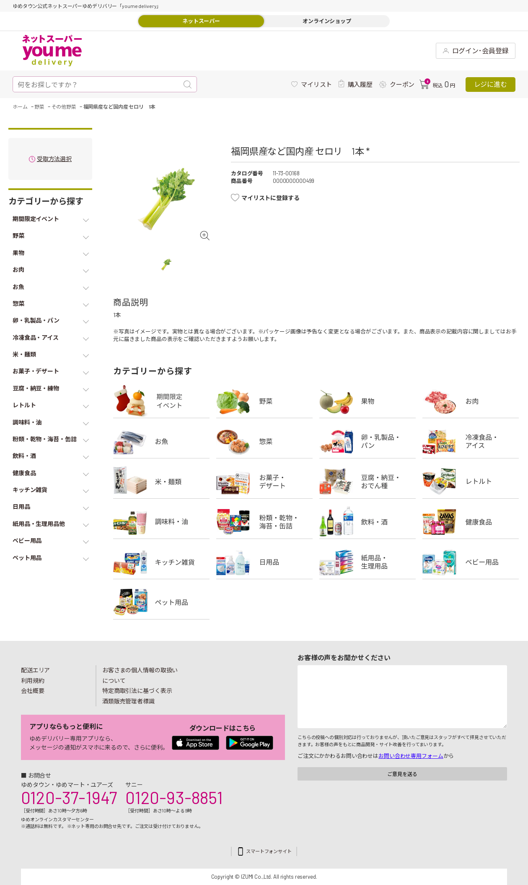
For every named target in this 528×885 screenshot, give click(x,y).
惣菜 (264, 441)
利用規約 (32, 680)
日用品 (264, 562)
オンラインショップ (327, 21)
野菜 (264, 401)
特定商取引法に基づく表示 (137, 690)
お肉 (470, 401)
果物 (367, 401)
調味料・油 (161, 522)
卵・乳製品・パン (367, 441)
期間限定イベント (161, 401)
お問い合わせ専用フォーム (410, 755)
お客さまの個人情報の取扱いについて (140, 675)
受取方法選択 (54, 159)
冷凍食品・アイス (470, 441)
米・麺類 (161, 481)
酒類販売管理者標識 (128, 701)
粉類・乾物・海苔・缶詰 (264, 522)
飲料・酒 (367, 522)
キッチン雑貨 (161, 562)
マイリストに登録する (270, 197)
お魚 (161, 441)
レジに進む (490, 84)
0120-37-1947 (69, 797)
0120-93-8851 (174, 797)
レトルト (470, 481)
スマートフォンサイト (269, 851)
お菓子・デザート (264, 481)
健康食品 (470, 522)
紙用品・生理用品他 (367, 562)
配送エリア (35, 670)
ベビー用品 (470, 562)
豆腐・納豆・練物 (367, 481)
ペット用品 (161, 602)
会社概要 (32, 690)
